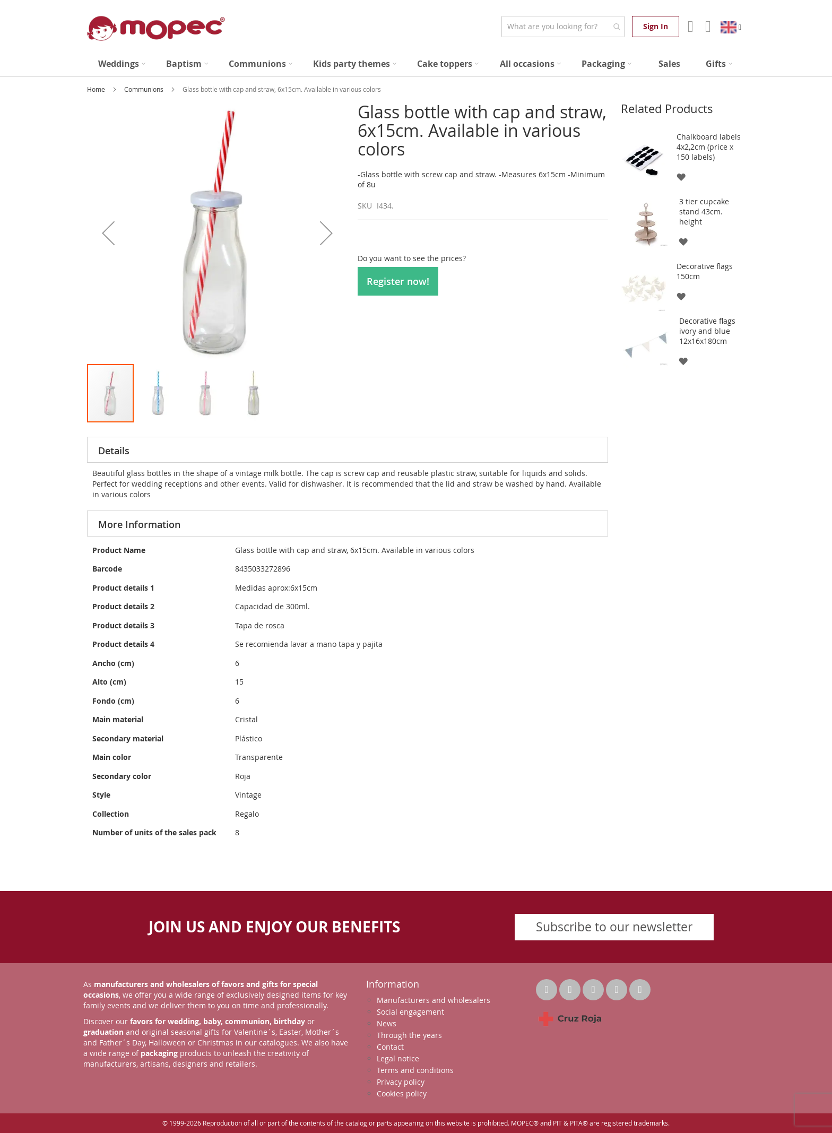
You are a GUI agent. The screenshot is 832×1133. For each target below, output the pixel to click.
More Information (139, 524)
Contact (390, 1047)
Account (689, 26)
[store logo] (156, 28)
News (386, 1023)
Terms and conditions (415, 1070)
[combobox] (562, 26)
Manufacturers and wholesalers (433, 1000)
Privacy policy (400, 1082)
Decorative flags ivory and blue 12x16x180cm (707, 331)
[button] (108, 232)
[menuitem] (121, 63)
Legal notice (398, 1058)
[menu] (416, 63)
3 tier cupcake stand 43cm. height (704, 211)
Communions (144, 89)
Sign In (655, 26)
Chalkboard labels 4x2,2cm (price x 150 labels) (709, 147)
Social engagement (410, 1012)
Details (113, 450)
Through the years (409, 1035)
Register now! (398, 281)
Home (97, 89)
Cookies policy (402, 1093)
